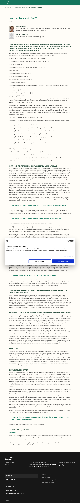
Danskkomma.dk (13, 432)
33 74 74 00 (43, 464)
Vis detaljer (68, 256)
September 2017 (26, 7)
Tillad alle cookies (63, 261)
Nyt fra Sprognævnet (15, 7)
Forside (7, 7)
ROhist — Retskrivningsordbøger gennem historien (54, 480)
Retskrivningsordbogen (48, 475)
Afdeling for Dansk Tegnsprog (41, 466)
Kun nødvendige (39, 261)
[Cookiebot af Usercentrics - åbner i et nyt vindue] (67, 241)
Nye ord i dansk (46, 477)
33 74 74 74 (43, 462)
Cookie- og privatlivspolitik (69, 500)
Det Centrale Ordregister (48, 482)
